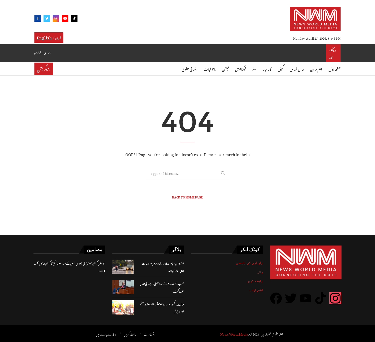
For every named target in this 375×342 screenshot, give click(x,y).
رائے (260, 272)
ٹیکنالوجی (240, 68)
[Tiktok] (74, 19)
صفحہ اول (334, 68)
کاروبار (267, 68)
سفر (254, 68)
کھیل (280, 68)
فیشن (225, 68)
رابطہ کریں (255, 281)
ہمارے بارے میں (106, 333)
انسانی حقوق (190, 68)
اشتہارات (256, 290)
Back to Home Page (187, 196)
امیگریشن (43, 69)
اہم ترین (316, 68)
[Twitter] (47, 19)
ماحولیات (210, 68)
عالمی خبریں (297, 68)
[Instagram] (56, 19)
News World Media (234, 333)
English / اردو (49, 37)
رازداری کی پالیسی (249, 263)
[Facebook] (37, 19)
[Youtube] (65, 19)
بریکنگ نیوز (332, 53)
